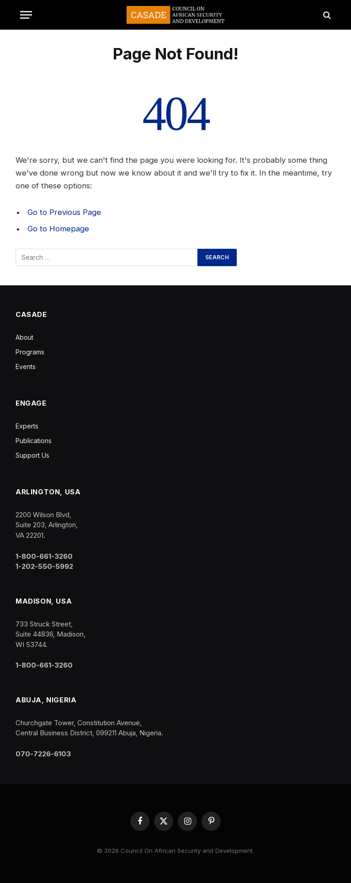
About (24, 337)
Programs (30, 352)
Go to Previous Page (64, 212)
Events (26, 366)
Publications (34, 440)
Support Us (32, 455)
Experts (27, 426)
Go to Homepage (58, 228)
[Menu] (26, 15)
